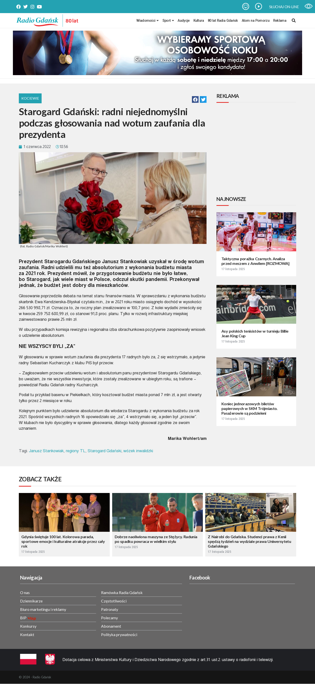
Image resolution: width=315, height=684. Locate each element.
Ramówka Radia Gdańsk (122, 592)
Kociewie (30, 98)
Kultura (198, 20)
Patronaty (109, 609)
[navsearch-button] (294, 20)
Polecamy (109, 617)
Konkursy (28, 626)
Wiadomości (147, 20)
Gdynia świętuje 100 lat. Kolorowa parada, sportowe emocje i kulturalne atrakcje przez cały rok (63, 541)
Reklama (279, 20)
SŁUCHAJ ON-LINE (284, 6)
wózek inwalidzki (138, 451)
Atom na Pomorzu (255, 20)
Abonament (111, 626)
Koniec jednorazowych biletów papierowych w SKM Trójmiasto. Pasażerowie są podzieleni (249, 408)
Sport (168, 20)
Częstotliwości (114, 600)
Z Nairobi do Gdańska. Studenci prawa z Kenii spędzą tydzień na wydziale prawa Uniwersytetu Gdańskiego (249, 541)
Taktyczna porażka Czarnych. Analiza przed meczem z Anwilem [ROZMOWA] (255, 261)
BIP (23, 617)
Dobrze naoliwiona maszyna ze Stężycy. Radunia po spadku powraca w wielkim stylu (156, 539)
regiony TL (75, 451)
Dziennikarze (31, 600)
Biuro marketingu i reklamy (43, 609)
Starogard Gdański (104, 451)
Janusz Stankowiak (46, 451)
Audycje (183, 20)
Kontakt (27, 634)
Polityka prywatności (119, 634)
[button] (195, 99)
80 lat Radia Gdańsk (223, 20)
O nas (25, 592)
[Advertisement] (257, 150)
